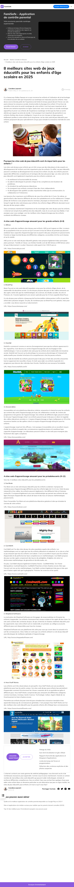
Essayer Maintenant (61, 6)
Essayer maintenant (14, 757)
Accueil (6, 60)
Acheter (25, 47)
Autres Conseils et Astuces (18, 60)
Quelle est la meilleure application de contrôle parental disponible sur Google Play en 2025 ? (33, 801)
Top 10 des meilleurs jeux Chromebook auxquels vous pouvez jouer (25, 809)
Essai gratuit (11, 47)
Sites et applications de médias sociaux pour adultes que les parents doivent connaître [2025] (34, 805)
